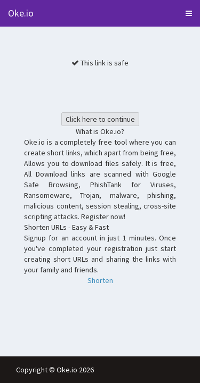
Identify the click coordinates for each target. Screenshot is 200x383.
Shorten (100, 280)
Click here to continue (100, 119)
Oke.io (21, 13)
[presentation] (105, 89)
